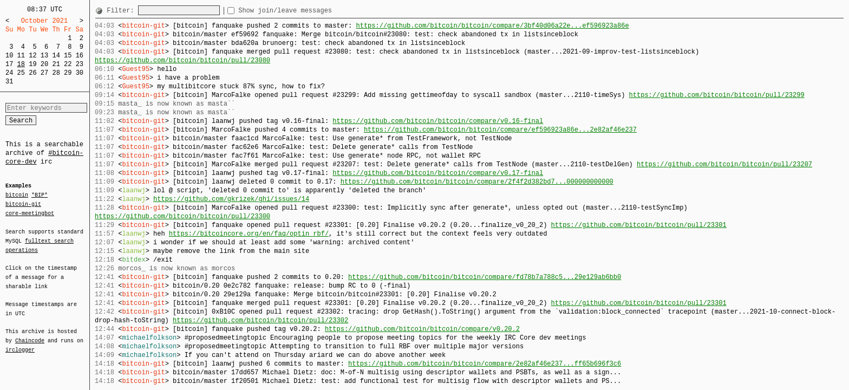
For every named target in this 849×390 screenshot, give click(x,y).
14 (56, 55)
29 (67, 72)
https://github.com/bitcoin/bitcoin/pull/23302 (260, 320)
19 (32, 64)
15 (67, 55)
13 (44, 55)
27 (44, 72)
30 (79, 72)
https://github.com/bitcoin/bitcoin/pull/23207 (724, 164)
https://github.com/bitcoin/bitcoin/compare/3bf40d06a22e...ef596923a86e (492, 25)
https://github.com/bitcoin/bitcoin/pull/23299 (716, 95)
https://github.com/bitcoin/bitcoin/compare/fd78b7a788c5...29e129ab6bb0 (484, 277)
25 (21, 72)
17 (9, 64)
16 (79, 55)
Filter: (122, 10)
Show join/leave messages (304, 10)
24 (9, 72)
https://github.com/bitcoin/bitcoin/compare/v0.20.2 (422, 329)
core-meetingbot (29, 213)
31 (9, 81)
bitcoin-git (23, 204)
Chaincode (29, 334)
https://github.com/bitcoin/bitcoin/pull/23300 (182, 216)
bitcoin (16, 195)
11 (21, 55)
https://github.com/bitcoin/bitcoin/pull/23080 (182, 60)
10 (9, 55)
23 (79, 64)
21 (56, 64)
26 (32, 72)
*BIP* (39, 195)
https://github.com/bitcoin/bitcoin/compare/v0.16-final (437, 121)
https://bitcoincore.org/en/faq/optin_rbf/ (249, 233)
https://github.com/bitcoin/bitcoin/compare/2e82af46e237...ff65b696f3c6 (484, 363)
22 (67, 64)
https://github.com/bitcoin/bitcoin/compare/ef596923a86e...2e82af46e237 (500, 129)
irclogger (20, 343)
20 (44, 64)
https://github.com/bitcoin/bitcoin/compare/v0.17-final (437, 173)
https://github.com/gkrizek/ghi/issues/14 (231, 199)
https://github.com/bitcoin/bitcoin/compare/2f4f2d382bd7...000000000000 (477, 181)
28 (56, 72)
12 (32, 55)
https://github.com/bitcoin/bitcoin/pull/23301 (638, 225)
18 (21, 64)
